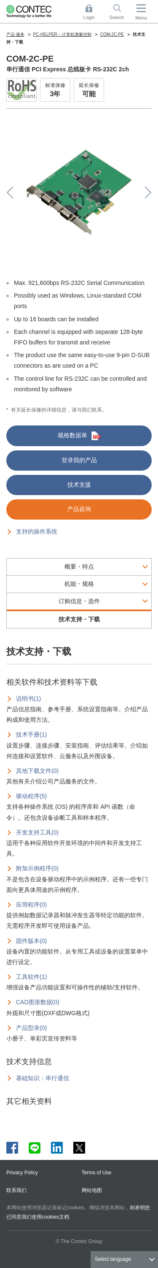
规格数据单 (79, 435)
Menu (141, 17)
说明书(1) (28, 698)
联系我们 (16, 1190)
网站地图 (92, 1190)
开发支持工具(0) (37, 832)
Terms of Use (97, 1173)
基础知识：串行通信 (42, 1078)
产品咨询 (79, 509)
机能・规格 (79, 583)
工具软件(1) (31, 976)
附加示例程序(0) (37, 868)
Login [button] (93, 12)
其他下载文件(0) (37, 770)
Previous (12, 192)
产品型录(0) (31, 1027)
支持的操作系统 (36, 531)
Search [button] (120, 12)
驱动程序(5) (31, 796)
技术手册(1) (31, 734)
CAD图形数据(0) (37, 1002)
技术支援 (79, 484)
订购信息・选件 (79, 601)
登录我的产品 (79, 460)
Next (145, 192)
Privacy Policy (22, 1173)
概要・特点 (79, 566)
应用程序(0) (31, 904)
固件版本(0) (31, 940)
